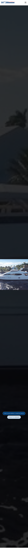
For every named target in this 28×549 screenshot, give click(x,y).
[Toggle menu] (25, 2)
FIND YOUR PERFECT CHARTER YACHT (14, 413)
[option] (14, 274)
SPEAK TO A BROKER (14, 417)
